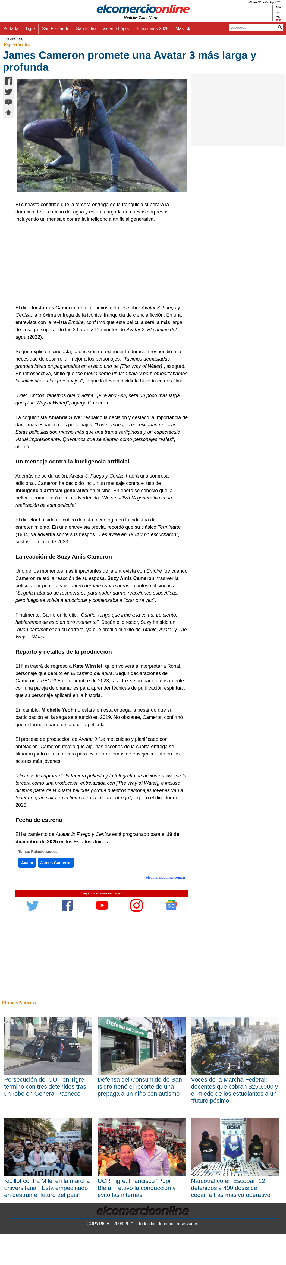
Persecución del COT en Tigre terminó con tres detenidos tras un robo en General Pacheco (45, 1086)
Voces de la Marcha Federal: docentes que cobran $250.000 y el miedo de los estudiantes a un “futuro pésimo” (234, 1090)
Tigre (30, 28)
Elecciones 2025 (152, 28)
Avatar (27, 862)
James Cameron (56, 862)
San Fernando (55, 28)
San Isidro (86, 28)
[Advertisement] (99, 263)
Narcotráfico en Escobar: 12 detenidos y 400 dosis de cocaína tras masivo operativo (230, 1188)
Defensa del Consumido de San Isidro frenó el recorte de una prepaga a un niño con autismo (140, 1086)
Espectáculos (17, 44)
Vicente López (116, 28)
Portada (10, 28)
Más (183, 28)
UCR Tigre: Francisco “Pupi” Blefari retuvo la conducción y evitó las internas (136, 1188)
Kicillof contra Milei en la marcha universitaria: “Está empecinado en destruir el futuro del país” (47, 1188)
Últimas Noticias (18, 1002)
